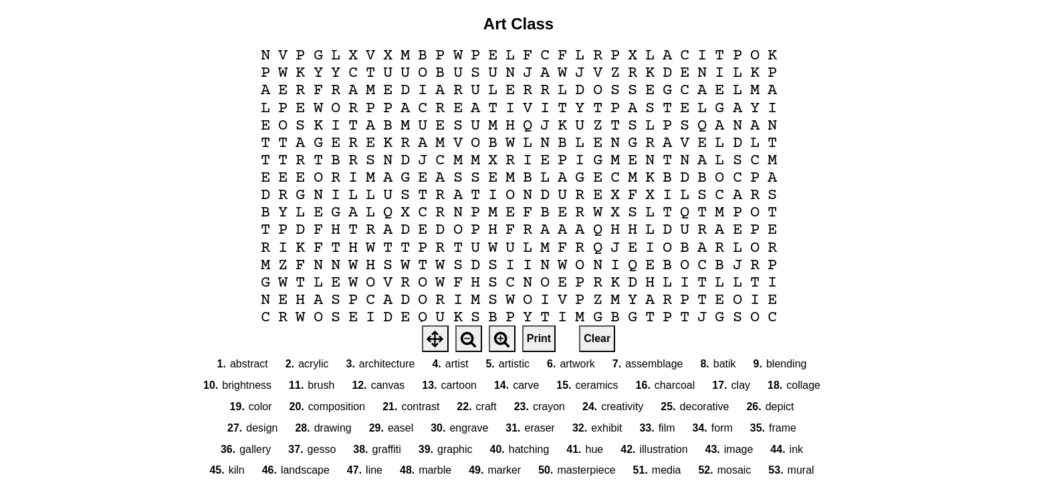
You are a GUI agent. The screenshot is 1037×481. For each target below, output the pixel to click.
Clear (597, 338)
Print (539, 338)
